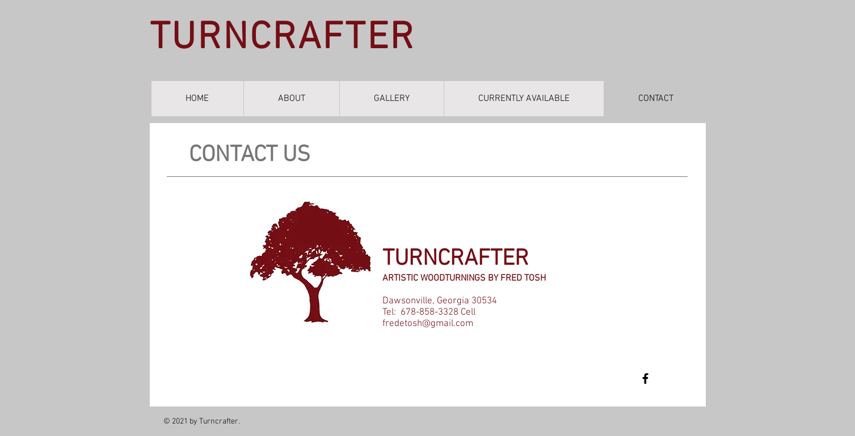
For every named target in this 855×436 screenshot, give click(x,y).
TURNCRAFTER (282, 38)
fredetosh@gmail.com (427, 323)
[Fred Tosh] (645, 378)
